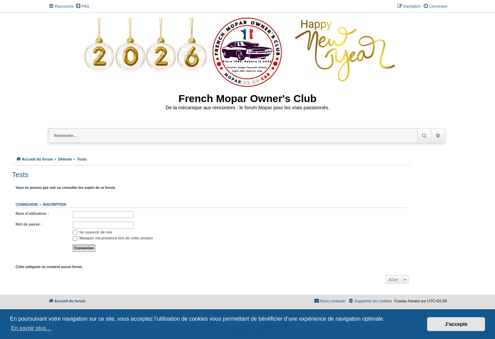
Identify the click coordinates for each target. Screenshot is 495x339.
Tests (20, 174)
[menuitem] (82, 6)
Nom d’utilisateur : (32, 213)
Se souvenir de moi (92, 232)
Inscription (54, 204)
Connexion (27, 204)
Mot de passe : (29, 224)
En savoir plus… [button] (31, 328)
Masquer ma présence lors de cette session (113, 238)
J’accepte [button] (456, 324)
